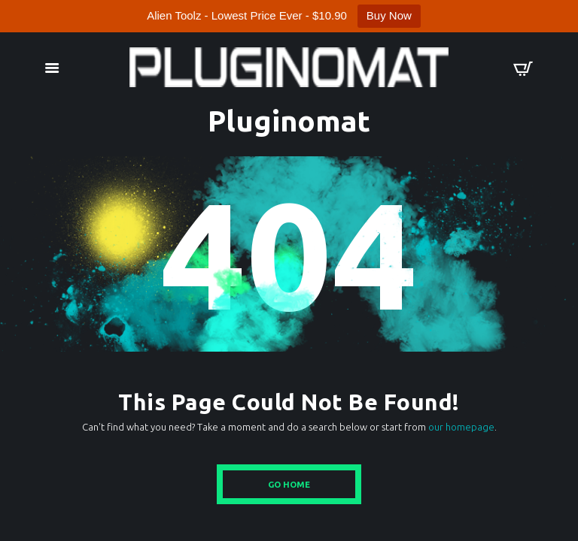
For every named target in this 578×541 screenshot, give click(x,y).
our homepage (461, 427)
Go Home (289, 484)
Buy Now (389, 15)
